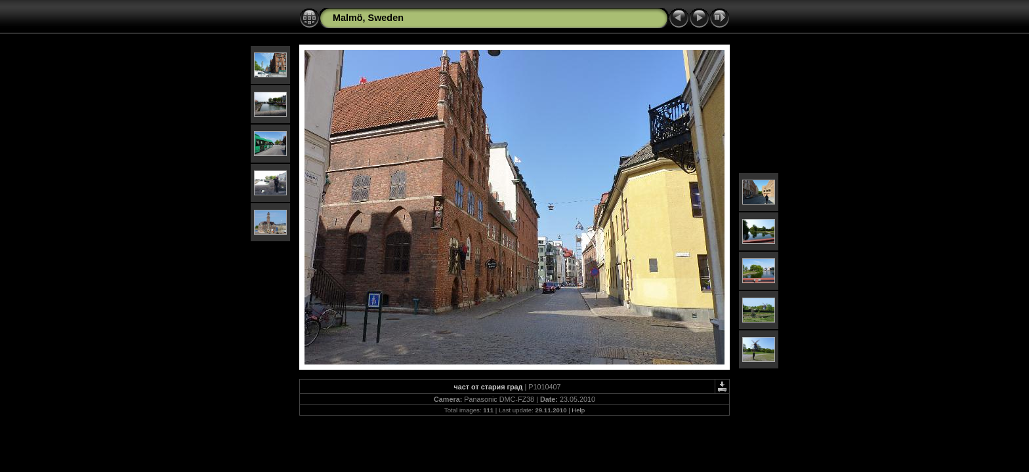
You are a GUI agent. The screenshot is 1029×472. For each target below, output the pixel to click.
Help (578, 410)
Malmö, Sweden (368, 17)
